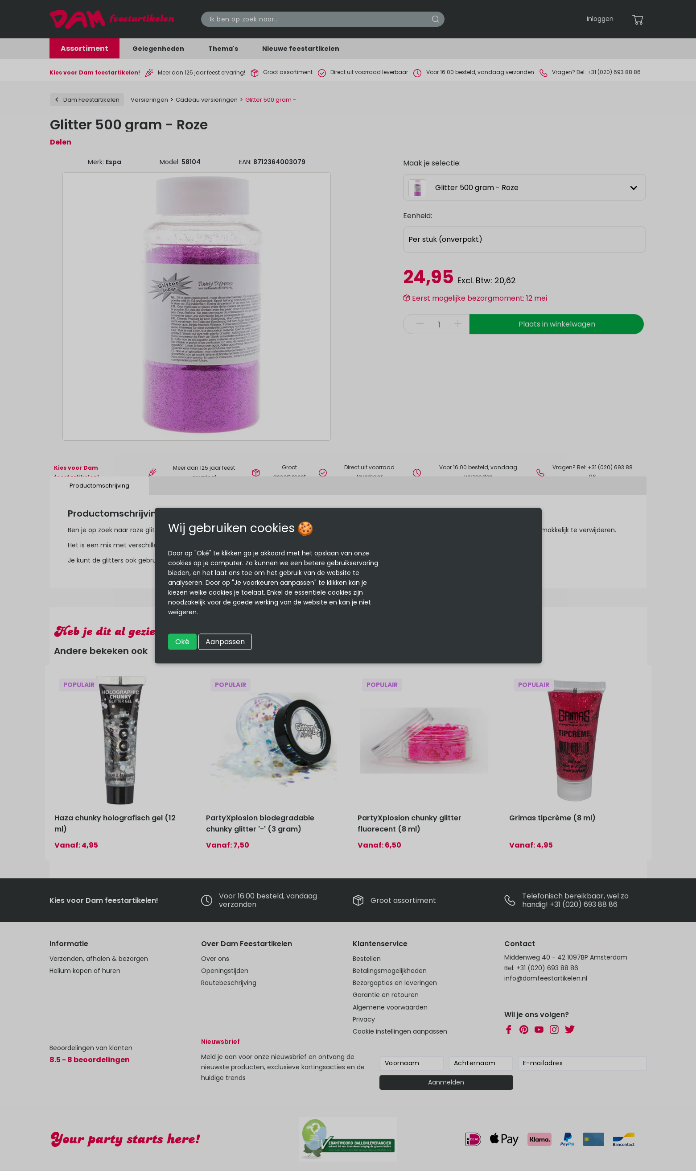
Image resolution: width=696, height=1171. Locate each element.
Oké (182, 641)
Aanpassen (225, 641)
